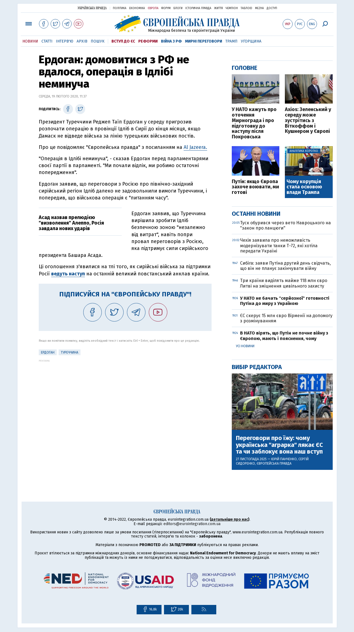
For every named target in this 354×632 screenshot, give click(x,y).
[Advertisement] (125, 400)
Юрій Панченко (284, 459)
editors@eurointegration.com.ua (191, 524)
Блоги (178, 8)
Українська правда (92, 8)
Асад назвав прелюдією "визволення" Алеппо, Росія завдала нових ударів (71, 222)
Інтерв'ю (64, 41)
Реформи (148, 41)
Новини (30, 41)
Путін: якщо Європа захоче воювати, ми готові (255, 187)
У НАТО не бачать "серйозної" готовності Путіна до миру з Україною (284, 301)
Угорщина (251, 41)
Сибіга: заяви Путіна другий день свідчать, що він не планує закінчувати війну (285, 265)
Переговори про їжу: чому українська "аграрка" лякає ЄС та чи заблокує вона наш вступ (279, 445)
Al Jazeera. (195, 147)
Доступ (272, 8)
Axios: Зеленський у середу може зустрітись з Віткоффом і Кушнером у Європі (308, 120)
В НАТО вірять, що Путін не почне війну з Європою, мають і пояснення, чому (284, 335)
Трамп (231, 41)
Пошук (98, 41)
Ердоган (47, 352)
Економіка (137, 8)
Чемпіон (232, 8)
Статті (47, 41)
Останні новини (256, 213)
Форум (166, 8)
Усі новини (245, 346)
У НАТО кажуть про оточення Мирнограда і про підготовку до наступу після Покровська (254, 123)
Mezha (259, 8)
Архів (82, 41)
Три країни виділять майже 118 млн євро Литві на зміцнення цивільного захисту (283, 283)
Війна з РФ (171, 41)
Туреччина (69, 352)
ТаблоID (246, 8)
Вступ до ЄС (123, 41)
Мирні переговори (203, 41)
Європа (153, 8)
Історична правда (198, 8)
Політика (119, 8)
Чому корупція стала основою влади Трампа (304, 187)
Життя (218, 8)
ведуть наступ (68, 274)
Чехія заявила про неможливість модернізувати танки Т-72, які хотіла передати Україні (278, 245)
